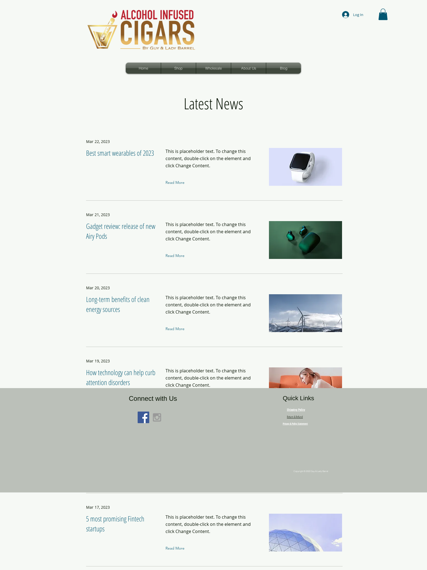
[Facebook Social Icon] (143, 417)
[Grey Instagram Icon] (157, 417)
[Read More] (176, 182)
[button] (383, 14)
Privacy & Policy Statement (295, 423)
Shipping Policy (296, 409)
